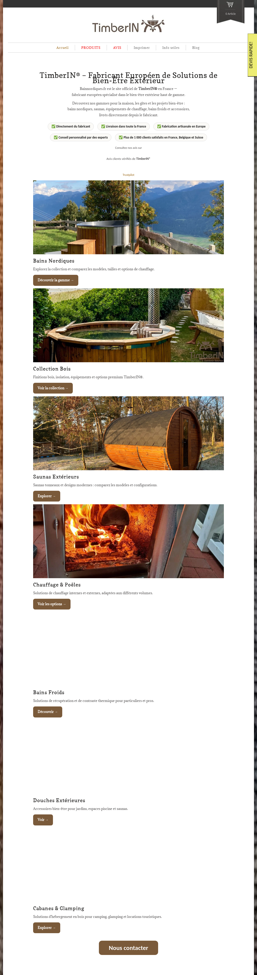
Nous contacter (128, 948)
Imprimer (142, 48)
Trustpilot (128, 175)
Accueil (62, 48)
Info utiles (171, 48)
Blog (196, 48)
